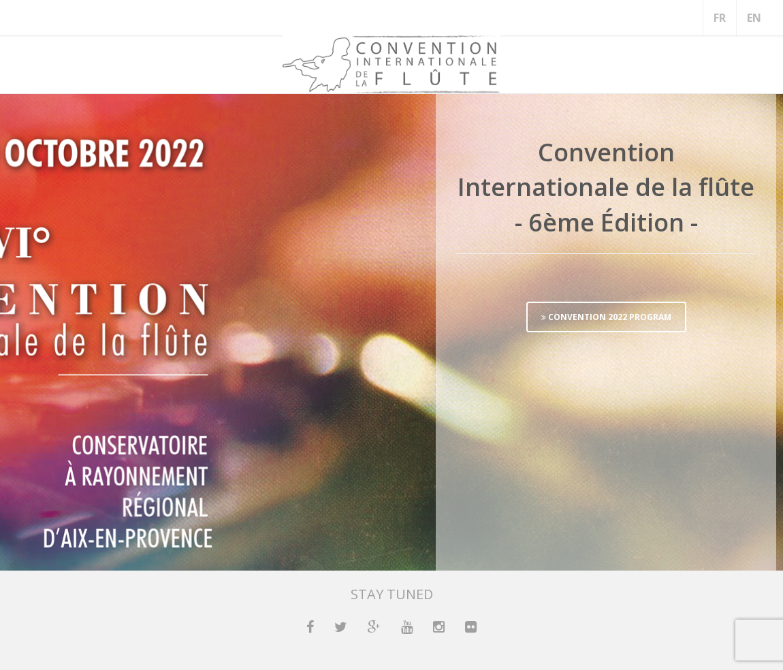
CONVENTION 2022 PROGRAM (606, 317)
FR (720, 17)
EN (754, 17)
